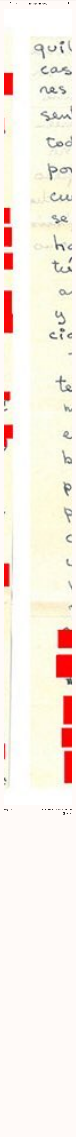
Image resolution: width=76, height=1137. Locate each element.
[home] (38, 4)
